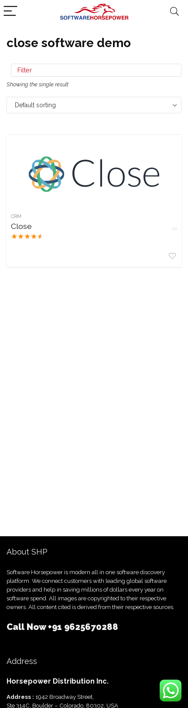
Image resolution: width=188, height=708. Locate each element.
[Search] (174, 11)
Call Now (27, 627)
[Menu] (10, 11)
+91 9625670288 (83, 627)
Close (21, 226)
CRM (16, 216)
